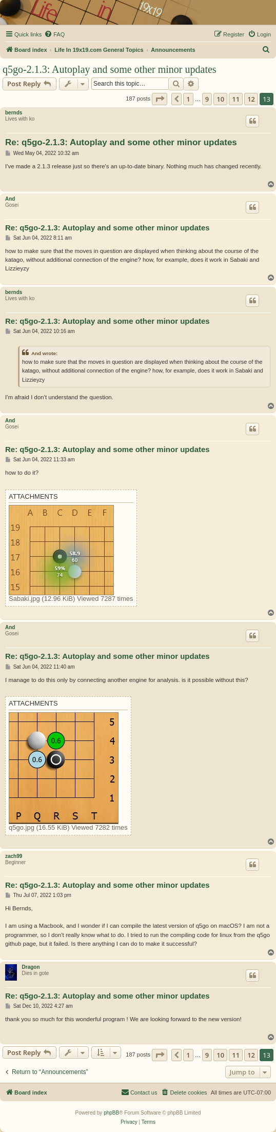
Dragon (31, 967)
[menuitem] (54, 34)
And (10, 199)
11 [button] (236, 99)
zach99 (13, 856)
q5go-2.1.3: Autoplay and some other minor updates (109, 69)
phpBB (111, 1113)
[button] (159, 99)
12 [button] (251, 99)
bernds (13, 112)
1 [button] (188, 99)
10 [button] (220, 99)
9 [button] (207, 99)
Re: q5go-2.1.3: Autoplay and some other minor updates (121, 142)
